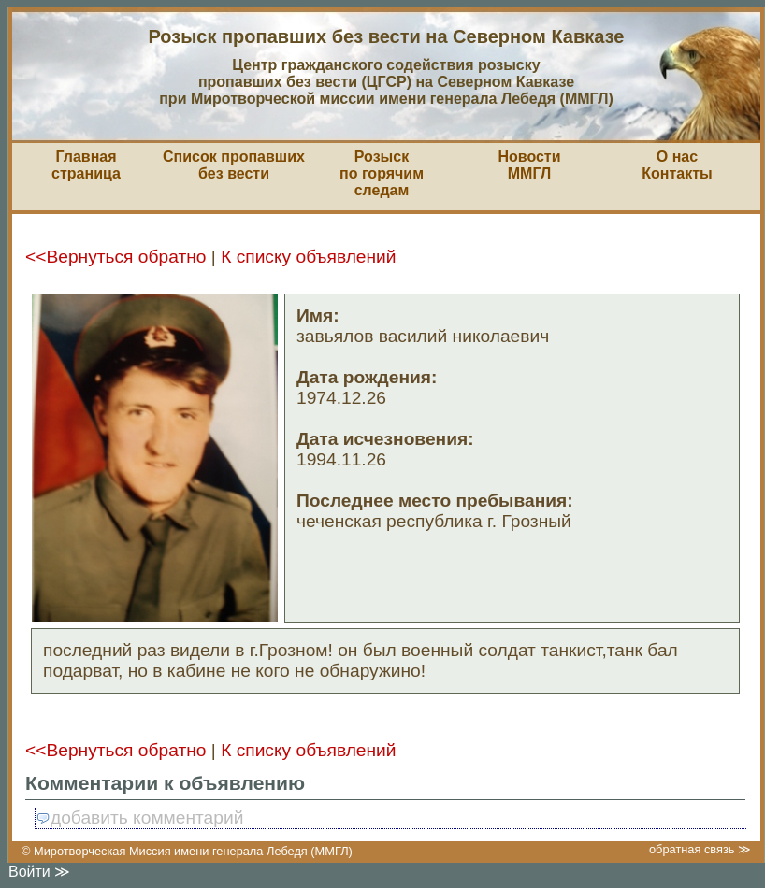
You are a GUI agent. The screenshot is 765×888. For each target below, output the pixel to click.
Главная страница (86, 165)
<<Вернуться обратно (115, 256)
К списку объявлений (308, 256)
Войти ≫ (39, 872)
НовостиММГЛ (529, 165)
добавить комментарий (139, 817)
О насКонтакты (677, 165)
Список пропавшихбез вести (234, 165)
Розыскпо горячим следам (381, 173)
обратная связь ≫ (700, 849)
